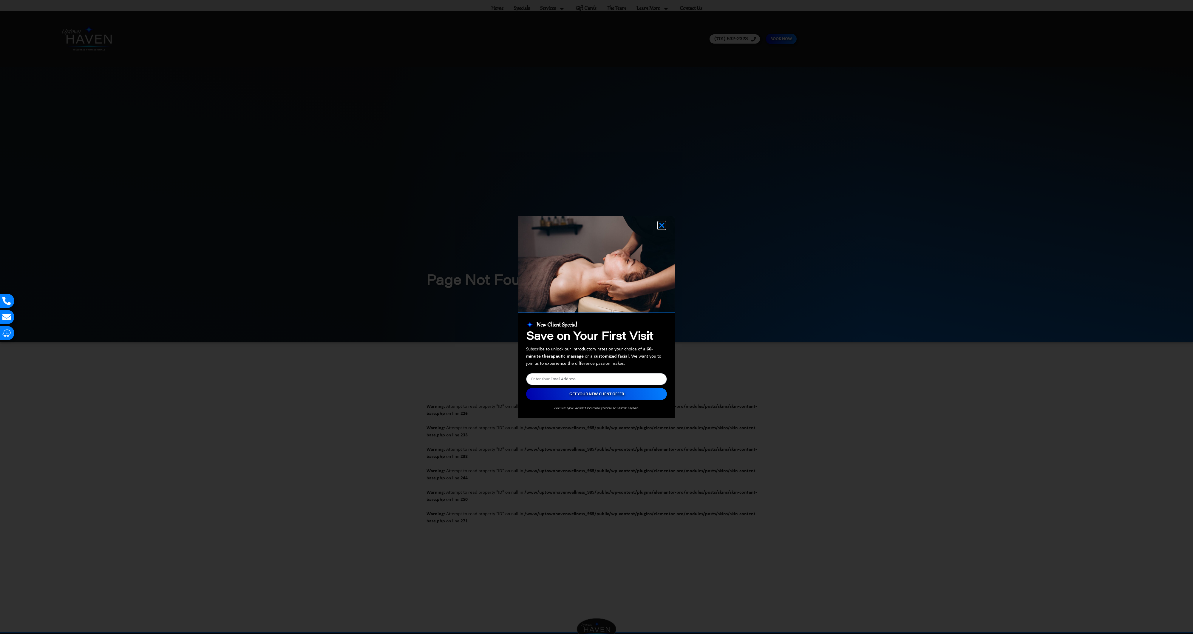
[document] (596, 317)
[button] (661, 225)
